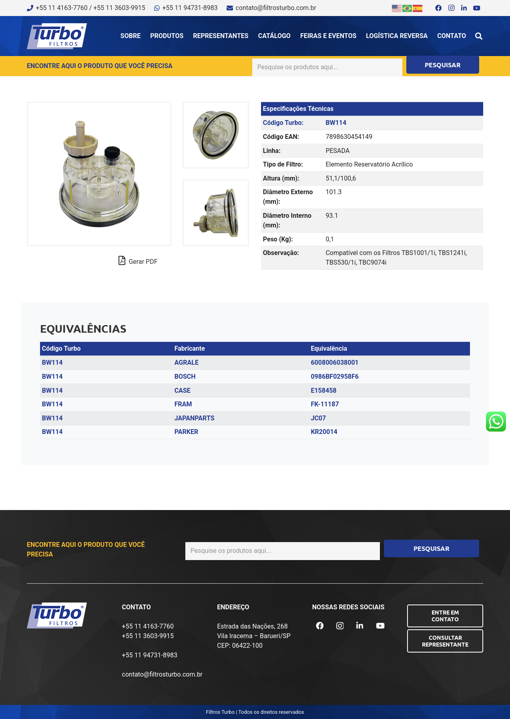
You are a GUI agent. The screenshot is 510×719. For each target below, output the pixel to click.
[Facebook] (438, 8)
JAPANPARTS (195, 418)
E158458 (323, 390)
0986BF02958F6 (335, 376)
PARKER (186, 432)
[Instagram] (451, 8)
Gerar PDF (138, 260)
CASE (183, 390)
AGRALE (187, 362)
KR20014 (324, 432)
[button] (479, 36)
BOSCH (185, 376)
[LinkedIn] (464, 8)
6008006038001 (334, 362)
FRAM (183, 404)
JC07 (318, 418)
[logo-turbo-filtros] (57, 36)
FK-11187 (325, 404)
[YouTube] (476, 8)
